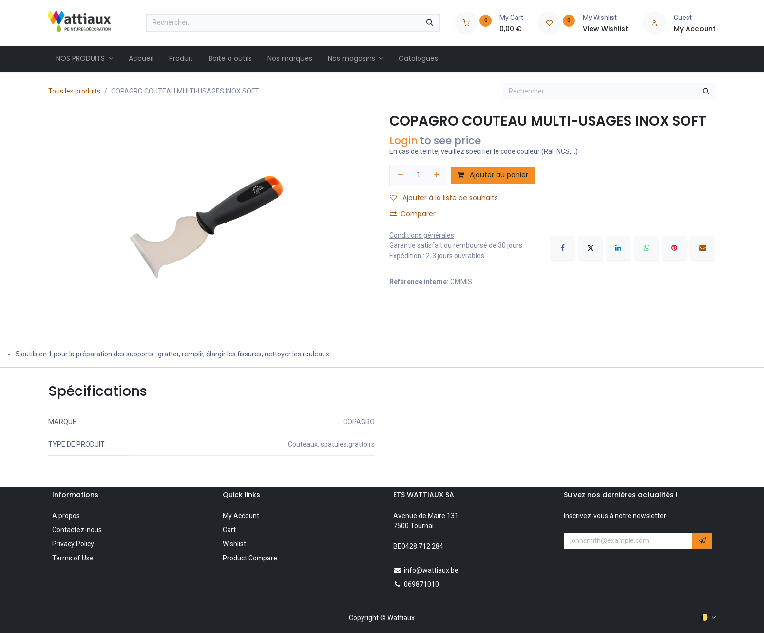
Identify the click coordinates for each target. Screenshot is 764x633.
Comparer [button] (413, 214)
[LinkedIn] (618, 248)
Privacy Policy (73, 544)
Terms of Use (73, 558)
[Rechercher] (429, 23)
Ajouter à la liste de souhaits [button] (444, 198)
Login (403, 140)
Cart (229, 530)
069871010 (421, 584)
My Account (241, 516)
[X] (590, 248)
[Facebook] (562, 248)
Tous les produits (74, 91)
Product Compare (250, 558)
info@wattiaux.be (431, 570)
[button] (702, 541)
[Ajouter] (437, 175)
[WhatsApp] (646, 248)
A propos (66, 516)
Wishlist (234, 544)
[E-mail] (702, 248)
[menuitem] (84, 59)
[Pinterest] (674, 248)
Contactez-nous (77, 530)
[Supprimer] (400, 175)
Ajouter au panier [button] (493, 175)
